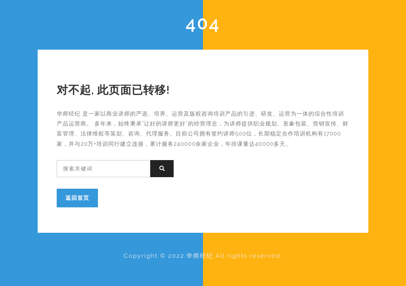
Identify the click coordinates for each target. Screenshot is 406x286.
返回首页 (77, 197)
